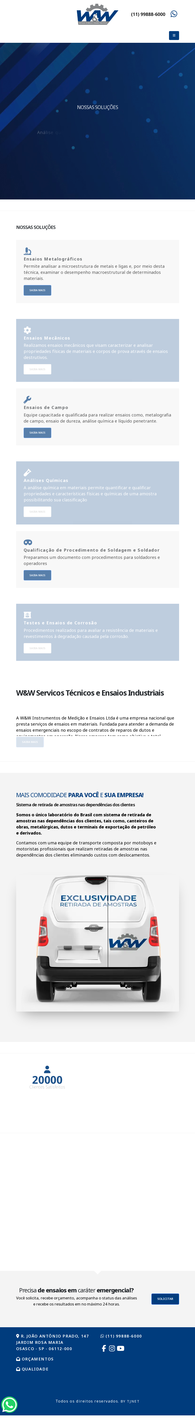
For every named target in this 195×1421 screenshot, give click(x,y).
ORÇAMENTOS (36, 1359)
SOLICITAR (165, 1299)
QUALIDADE (33, 1369)
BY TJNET (130, 1401)
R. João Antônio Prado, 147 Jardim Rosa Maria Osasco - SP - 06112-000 (55, 1342)
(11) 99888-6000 (148, 14)
